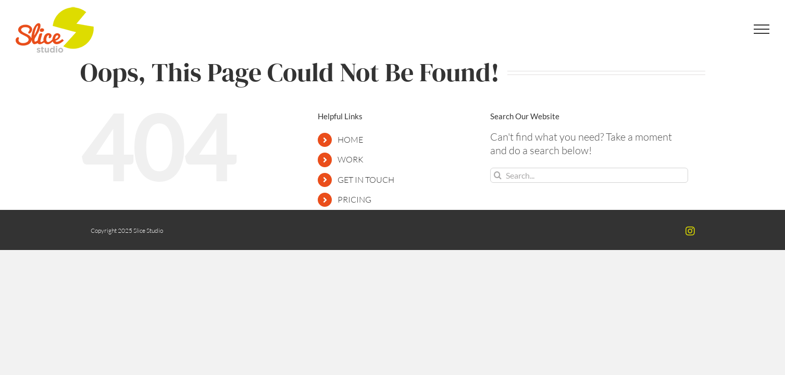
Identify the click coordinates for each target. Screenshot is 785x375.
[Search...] (589, 175)
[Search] (497, 175)
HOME (350, 139)
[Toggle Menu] (761, 29)
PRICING (354, 199)
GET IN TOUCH (366, 179)
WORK (351, 159)
